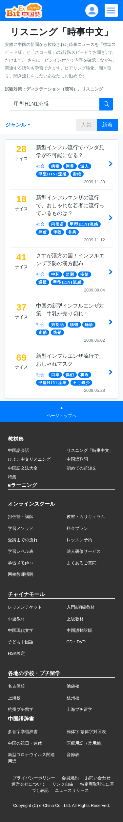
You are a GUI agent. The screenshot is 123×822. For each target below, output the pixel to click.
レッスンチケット (25, 607)
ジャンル (15, 125)
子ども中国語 (20, 641)
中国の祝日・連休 (25, 743)
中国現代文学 (20, 630)
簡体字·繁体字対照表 (86, 731)
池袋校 (73, 686)
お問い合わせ (98, 777)
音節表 (73, 754)
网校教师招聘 (20, 574)
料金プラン (77, 528)
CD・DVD (76, 641)
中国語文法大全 (23, 468)
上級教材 (75, 618)
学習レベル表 (20, 551)
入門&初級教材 (81, 607)
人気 (86, 125)
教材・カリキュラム (86, 516)
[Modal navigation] (111, 10)
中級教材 (16, 618)
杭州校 (73, 697)
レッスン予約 (79, 539)
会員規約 (70, 777)
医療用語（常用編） (86, 743)
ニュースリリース (72, 790)
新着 (107, 125)
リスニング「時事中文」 (90, 450)
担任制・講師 (20, 516)
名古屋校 (16, 686)
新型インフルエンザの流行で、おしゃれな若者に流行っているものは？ (70, 205)
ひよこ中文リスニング (29, 459)
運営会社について (28, 784)
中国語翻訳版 (79, 630)
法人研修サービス (84, 551)
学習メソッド (20, 528)
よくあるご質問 (81, 562)
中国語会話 (18, 450)
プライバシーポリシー (33, 777)
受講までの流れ (23, 539)
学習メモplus (20, 562)
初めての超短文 (81, 468)
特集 (12, 476)
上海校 (14, 697)
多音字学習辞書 (23, 731)
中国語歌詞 (77, 459)
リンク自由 (62, 784)
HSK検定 (16, 653)
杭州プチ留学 (20, 709)
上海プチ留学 (79, 709)
